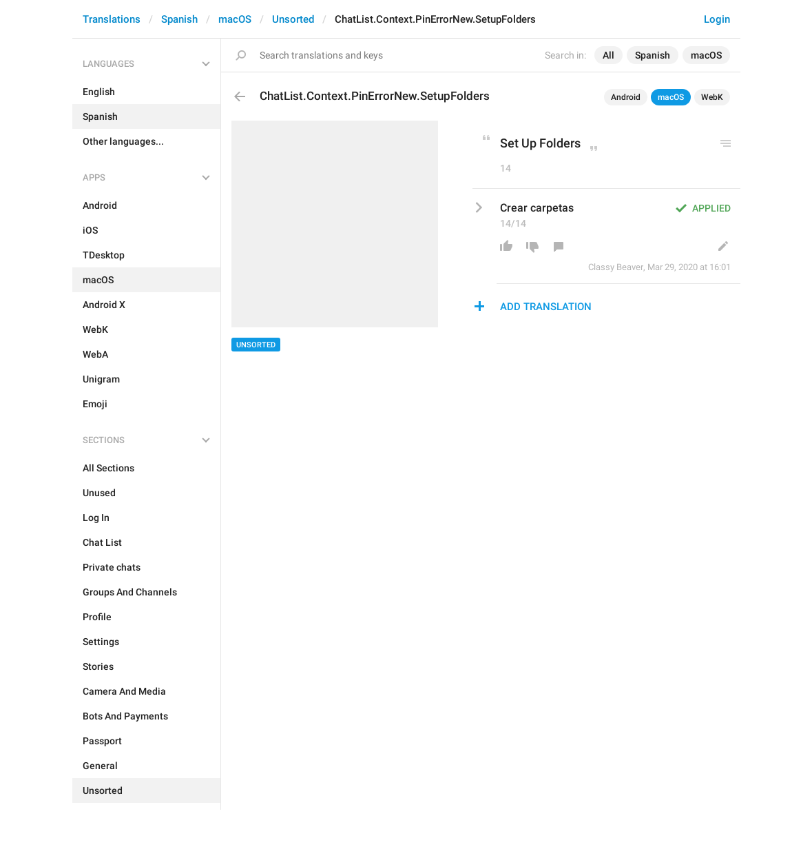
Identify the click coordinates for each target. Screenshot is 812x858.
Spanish (179, 19)
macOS (234, 19)
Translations (111, 19)
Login (717, 19)
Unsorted (293, 19)
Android (626, 97)
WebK (712, 97)
